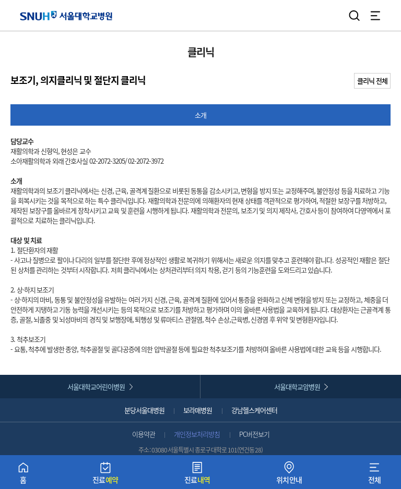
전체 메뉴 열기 (375, 15)
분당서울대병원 (144, 410)
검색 (354, 15)
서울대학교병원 (66, 15)
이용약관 (143, 434)
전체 (374, 475)
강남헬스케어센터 (254, 410)
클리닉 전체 (372, 80)
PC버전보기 (254, 434)
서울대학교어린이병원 (96, 387)
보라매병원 (197, 410)
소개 (200, 115)
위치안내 (289, 475)
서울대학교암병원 (297, 387)
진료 (105, 475)
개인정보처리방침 (197, 434)
